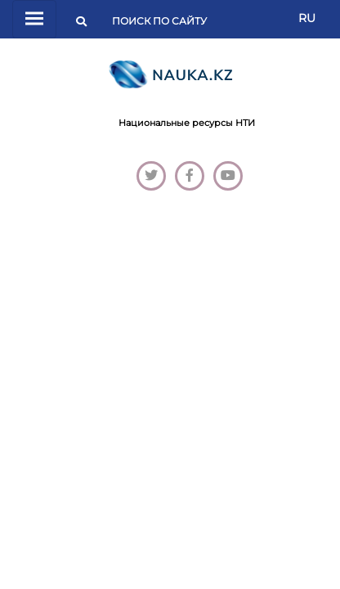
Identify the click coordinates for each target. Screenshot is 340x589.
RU (306, 18)
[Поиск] (164, 21)
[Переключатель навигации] (34, 19)
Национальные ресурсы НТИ (187, 122)
